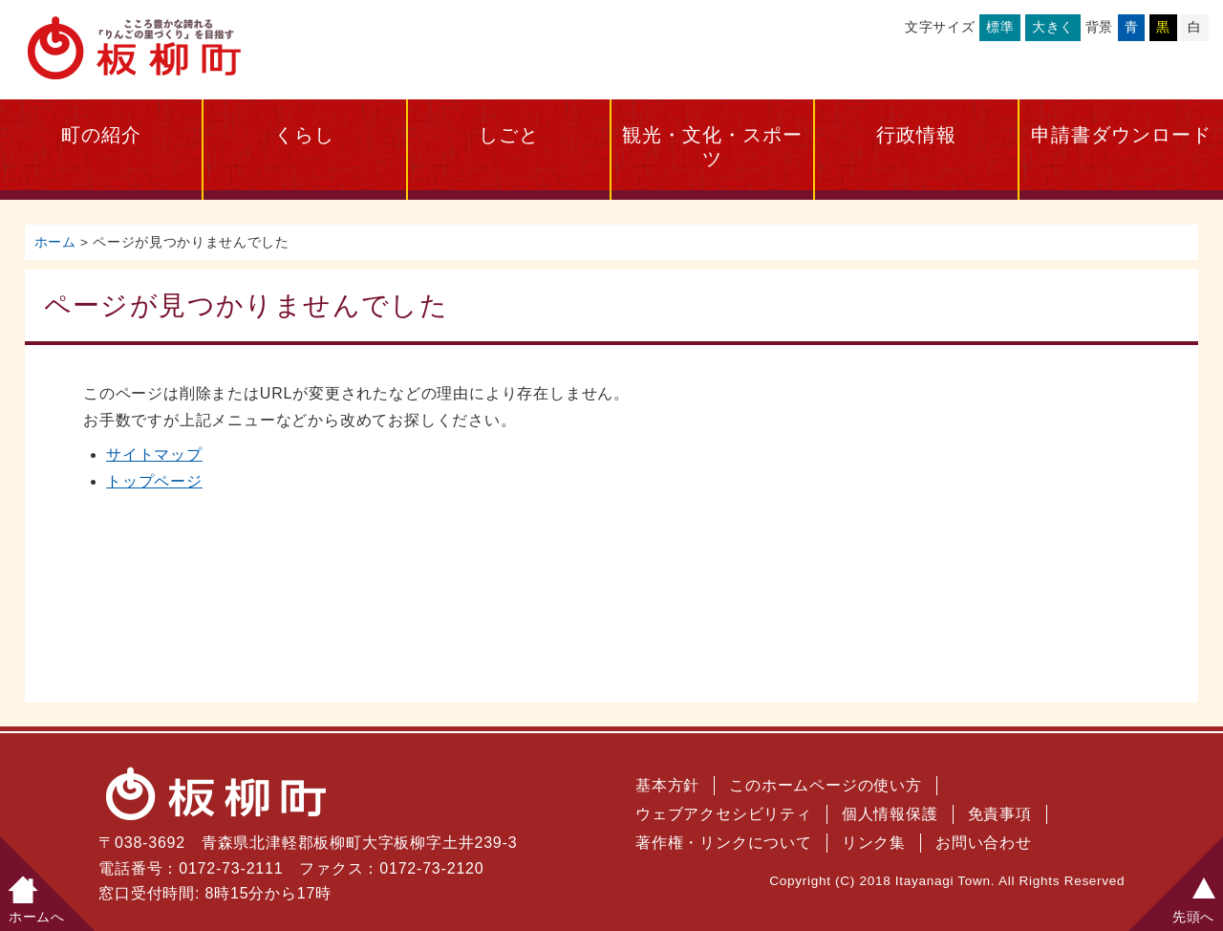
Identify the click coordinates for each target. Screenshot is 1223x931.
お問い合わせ (983, 842)
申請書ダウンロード (1121, 134)
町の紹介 (101, 134)
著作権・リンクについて (723, 842)
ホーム (55, 242)
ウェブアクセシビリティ (723, 814)
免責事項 (1000, 814)
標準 (1000, 26)
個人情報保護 (890, 814)
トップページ (154, 481)
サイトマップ (154, 454)
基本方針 (667, 785)
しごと (509, 134)
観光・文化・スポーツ (712, 146)
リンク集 (874, 842)
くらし (304, 134)
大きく (1053, 26)
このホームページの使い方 (825, 785)
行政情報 (916, 134)
